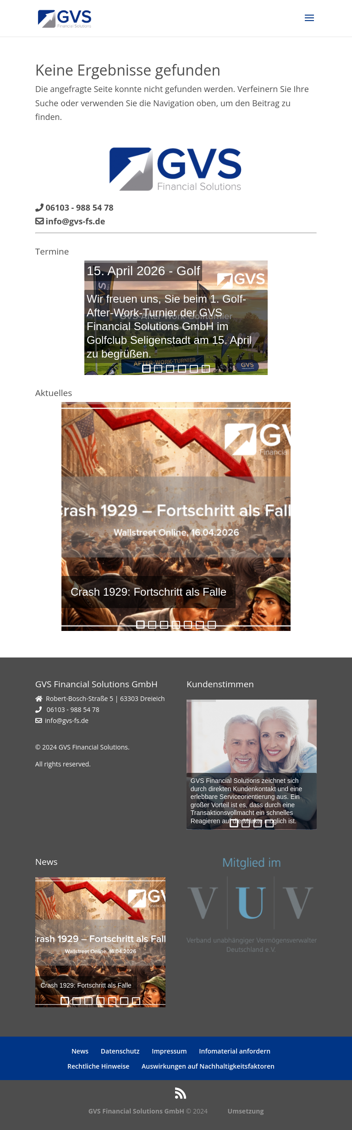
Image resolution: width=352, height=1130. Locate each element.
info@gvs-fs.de (66, 720)
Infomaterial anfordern (234, 1051)
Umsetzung (246, 1111)
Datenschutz (120, 1051)
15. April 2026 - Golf (143, 271)
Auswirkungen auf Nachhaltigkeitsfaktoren (208, 1066)
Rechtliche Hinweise (98, 1066)
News (80, 1051)
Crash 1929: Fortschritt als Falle (148, 592)
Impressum (169, 1051)
